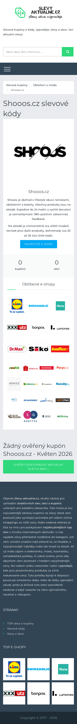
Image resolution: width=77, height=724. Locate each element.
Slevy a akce (15, 633)
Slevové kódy (16, 628)
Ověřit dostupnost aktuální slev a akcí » (38, 466)
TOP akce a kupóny (20, 623)
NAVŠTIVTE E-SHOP (39, 244)
